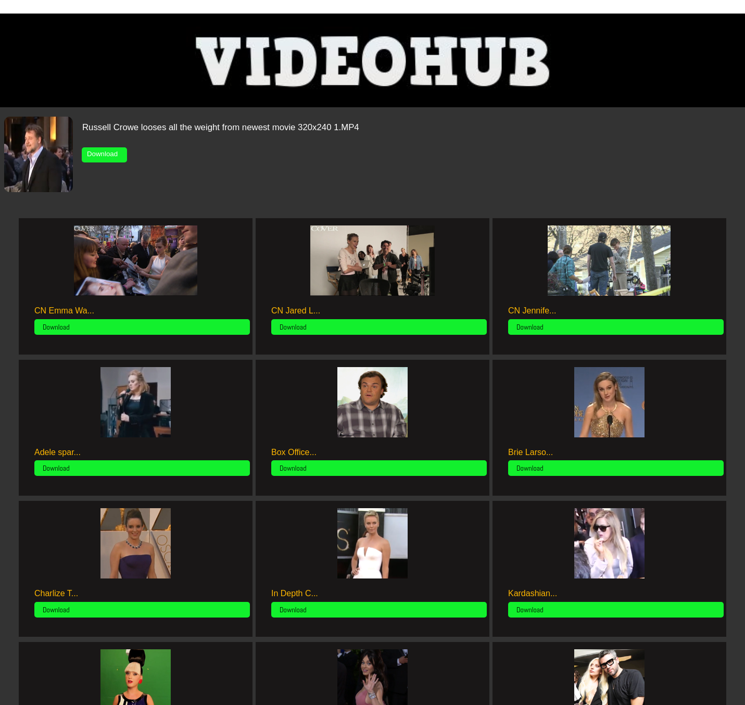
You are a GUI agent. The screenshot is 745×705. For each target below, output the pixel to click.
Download (104, 154)
